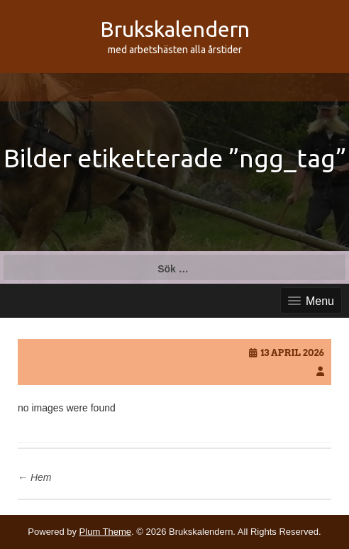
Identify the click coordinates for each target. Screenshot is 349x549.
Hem (34, 477)
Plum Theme (105, 531)
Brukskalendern (175, 29)
